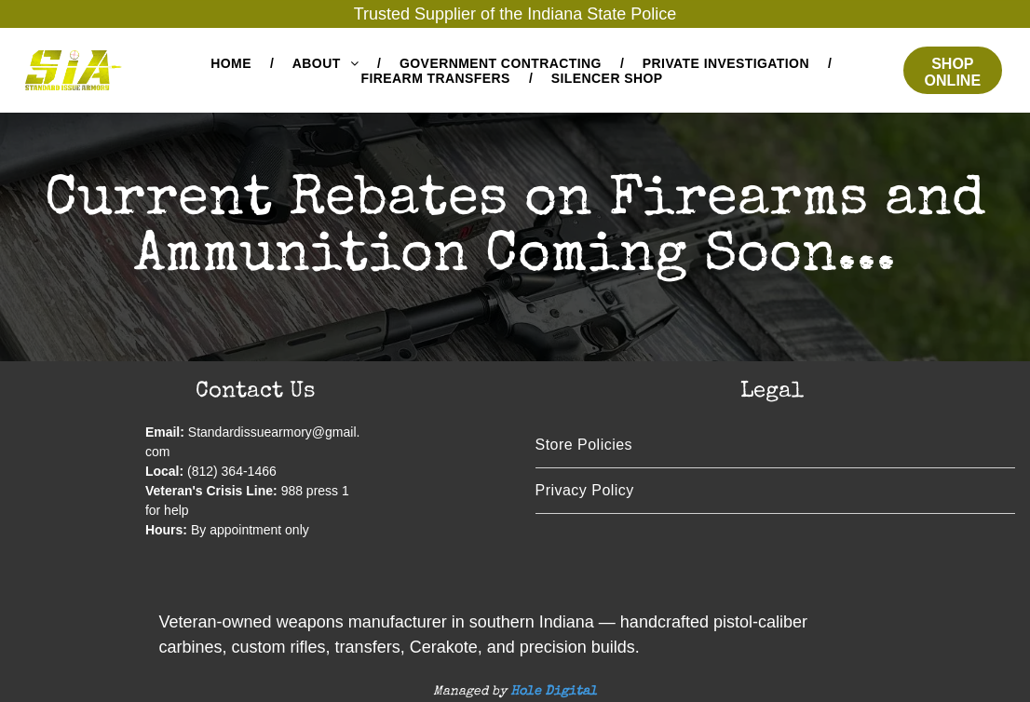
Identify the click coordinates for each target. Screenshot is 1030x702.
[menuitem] (233, 63)
